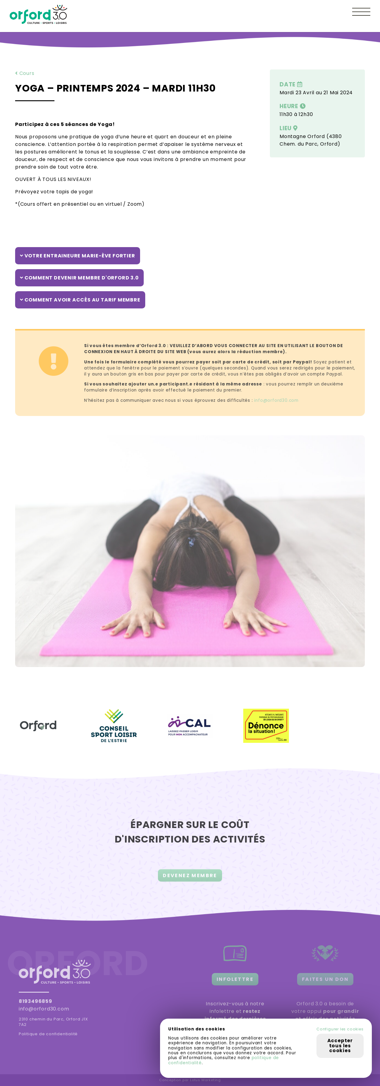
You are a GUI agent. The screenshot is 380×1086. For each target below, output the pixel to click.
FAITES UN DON (325, 979)
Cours (24, 73)
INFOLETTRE (235, 979)
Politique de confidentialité (48, 1033)
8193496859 (35, 1001)
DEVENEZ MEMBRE (190, 878)
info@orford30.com (276, 400)
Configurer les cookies (340, 1029)
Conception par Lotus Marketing (190, 1080)
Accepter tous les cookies (340, 1045)
